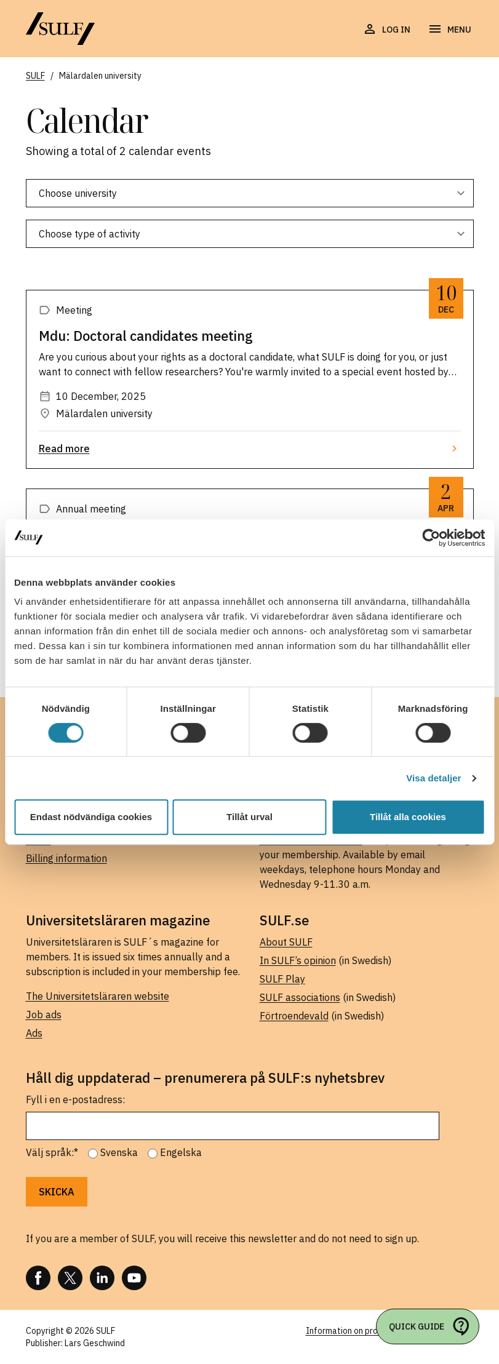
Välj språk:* (52, 1152)
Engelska (181, 1152)
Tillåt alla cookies (408, 817)
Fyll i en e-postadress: (75, 1099)
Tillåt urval (249, 817)
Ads (34, 1033)
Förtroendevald (294, 1016)
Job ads (44, 1014)
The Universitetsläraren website (97, 996)
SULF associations (300, 997)
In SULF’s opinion (298, 960)
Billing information (66, 858)
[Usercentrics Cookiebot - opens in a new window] (431, 537)
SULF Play (282, 979)
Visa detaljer (433, 778)
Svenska (119, 1152)
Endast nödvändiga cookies (91, 817)
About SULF (286, 942)
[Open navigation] (449, 29)
